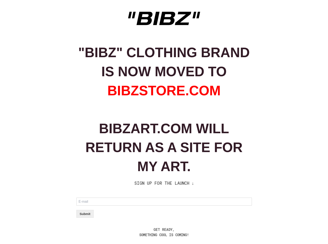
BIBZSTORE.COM (164, 90)
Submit (85, 214)
